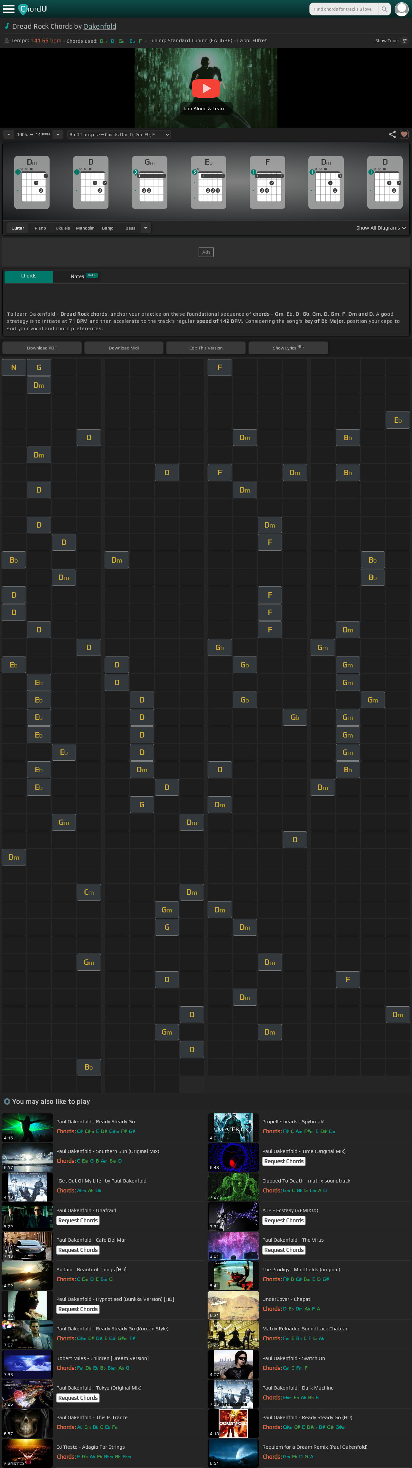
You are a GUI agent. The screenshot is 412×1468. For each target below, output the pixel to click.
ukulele (63, 228)
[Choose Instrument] (146, 228)
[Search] (384, 9)
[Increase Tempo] (57, 134)
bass (131, 228)
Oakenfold (99, 26)
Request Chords (284, 1161)
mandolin (85, 228)
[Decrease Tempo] (8, 134)
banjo (108, 228)
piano (40, 228)
